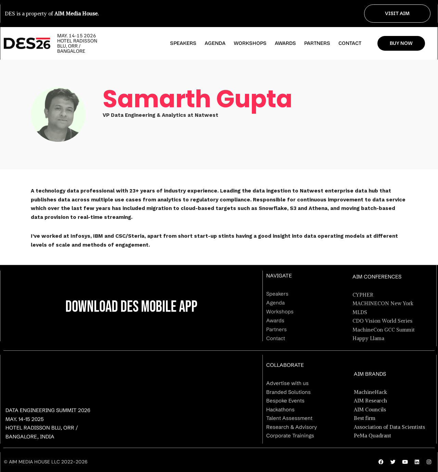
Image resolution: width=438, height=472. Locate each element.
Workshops (250, 43)
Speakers (183, 43)
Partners (317, 43)
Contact (349, 43)
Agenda (215, 43)
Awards (285, 43)
